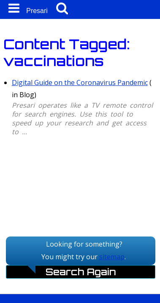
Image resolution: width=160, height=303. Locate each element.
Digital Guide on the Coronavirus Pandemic (80, 82)
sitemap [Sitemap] (112, 256)
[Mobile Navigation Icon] (12, 8)
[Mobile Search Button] (62, 8)
